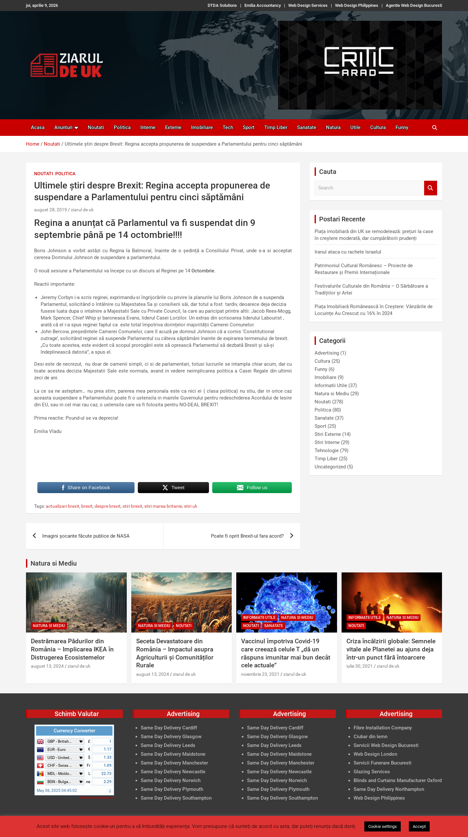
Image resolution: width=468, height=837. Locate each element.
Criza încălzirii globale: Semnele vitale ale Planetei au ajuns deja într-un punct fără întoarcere (391, 649)
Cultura (378, 127)
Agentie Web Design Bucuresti (414, 5)
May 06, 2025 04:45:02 (57, 790)
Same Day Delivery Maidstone (173, 754)
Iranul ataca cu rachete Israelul (348, 252)
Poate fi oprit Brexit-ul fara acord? (247, 536)
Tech (228, 127)
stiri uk (190, 506)
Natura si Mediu (332, 394)
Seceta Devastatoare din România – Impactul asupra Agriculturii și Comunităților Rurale (175, 653)
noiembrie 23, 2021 (260, 674)
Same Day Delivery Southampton (176, 798)
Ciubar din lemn (370, 736)
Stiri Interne (327, 442)
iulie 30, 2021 (359, 666)
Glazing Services (372, 772)
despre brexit (108, 506)
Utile (355, 127)
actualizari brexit (62, 506)
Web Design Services (308, 5)
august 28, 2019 (50, 209)
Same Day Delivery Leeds (168, 745)
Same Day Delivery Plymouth (172, 789)
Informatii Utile (331, 385)
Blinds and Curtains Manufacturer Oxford (398, 780)
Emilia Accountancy (262, 5)
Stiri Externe (328, 434)
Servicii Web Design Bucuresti (386, 745)
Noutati (96, 127)
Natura (333, 127)
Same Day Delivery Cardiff (169, 728)
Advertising (327, 353)
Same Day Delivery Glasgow (171, 736)
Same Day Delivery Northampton (389, 789)
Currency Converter (74, 731)
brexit (87, 506)
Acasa (38, 127)
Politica (122, 127)
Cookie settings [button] (382, 826)
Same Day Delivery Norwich (171, 780)
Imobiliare (202, 127)
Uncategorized (330, 467)
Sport (248, 127)
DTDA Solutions (222, 5)
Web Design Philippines (356, 5)
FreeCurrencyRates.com (97, 797)
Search (430, 188)
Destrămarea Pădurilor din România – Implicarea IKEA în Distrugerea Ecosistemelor (72, 649)
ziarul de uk (82, 209)
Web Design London (375, 754)
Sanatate (306, 127)
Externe (173, 127)
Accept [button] (419, 826)
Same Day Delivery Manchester (174, 763)
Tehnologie (327, 450)
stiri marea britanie (163, 506)
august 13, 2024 (47, 666)
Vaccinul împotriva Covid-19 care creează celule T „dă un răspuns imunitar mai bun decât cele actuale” (285, 653)
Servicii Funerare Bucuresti (382, 763)
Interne (147, 127)
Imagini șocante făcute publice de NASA (86, 536)
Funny (402, 127)
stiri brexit (132, 506)
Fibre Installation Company (383, 728)
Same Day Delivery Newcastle (173, 772)
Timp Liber (275, 127)
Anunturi (63, 127)
